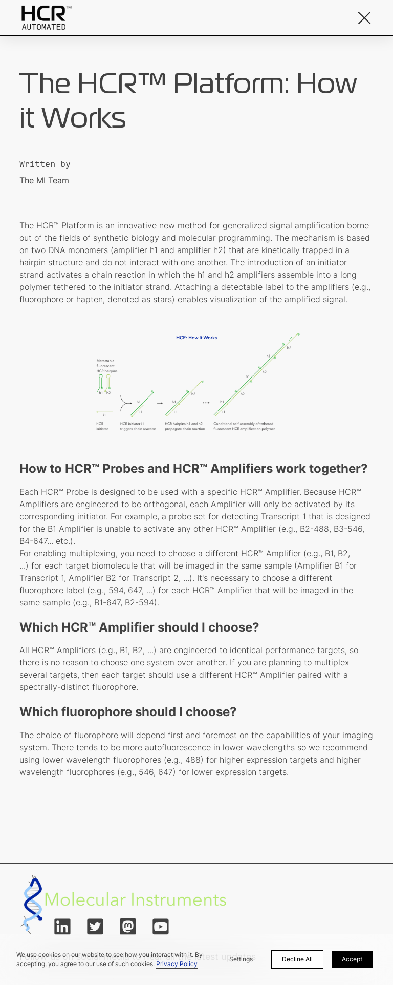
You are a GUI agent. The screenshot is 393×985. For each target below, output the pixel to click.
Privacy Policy (177, 964)
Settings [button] (241, 959)
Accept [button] (352, 959)
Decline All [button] (297, 959)
